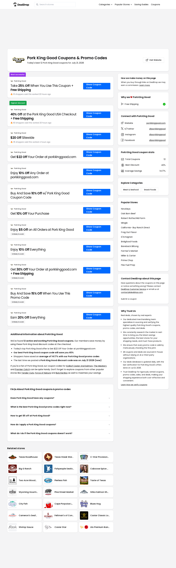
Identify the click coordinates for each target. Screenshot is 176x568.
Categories (105, 4)
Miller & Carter (128, 255)
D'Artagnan (127, 236)
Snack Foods (150, 189)
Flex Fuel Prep (128, 264)
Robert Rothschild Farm (133, 218)
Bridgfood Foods (129, 241)
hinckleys (125, 208)
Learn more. (144, 85)
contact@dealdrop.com (132, 292)
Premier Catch (22, 369)
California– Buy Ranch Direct (135, 227)
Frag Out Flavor (129, 232)
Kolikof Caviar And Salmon (79, 365)
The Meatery (100, 365)
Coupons (155, 4)
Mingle (124, 222)
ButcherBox (62, 372)
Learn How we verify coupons (134, 384)
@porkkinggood (157, 128)
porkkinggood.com (156, 123)
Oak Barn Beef (128, 213)
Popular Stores (123, 4)
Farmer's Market (129, 250)
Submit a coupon (129, 299)
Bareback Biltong (129, 246)
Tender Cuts (27, 372)
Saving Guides (141, 4)
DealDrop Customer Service (133, 289)
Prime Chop (127, 260)
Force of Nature (43, 372)
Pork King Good (20, 81)
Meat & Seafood (131, 189)
